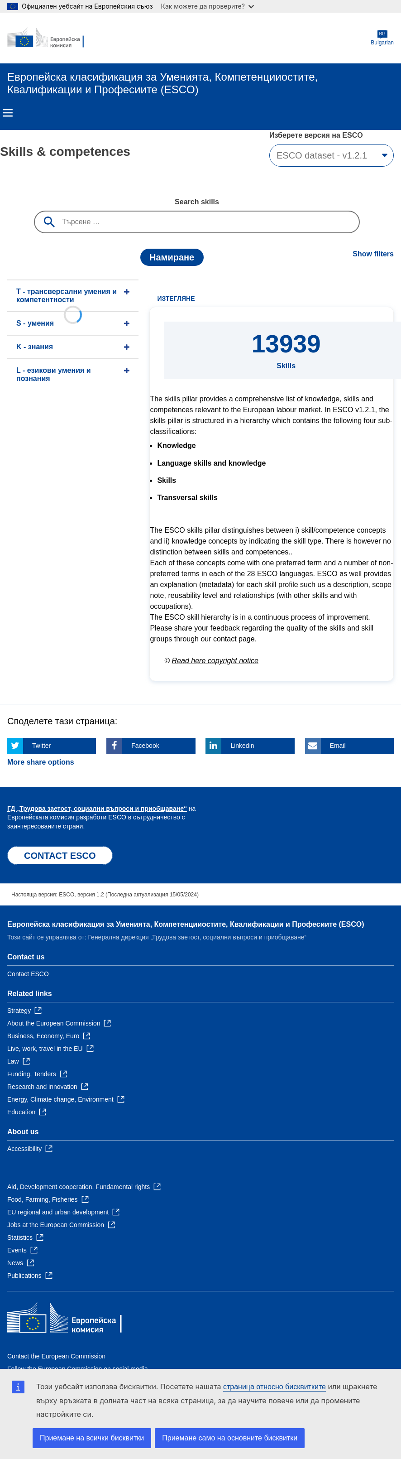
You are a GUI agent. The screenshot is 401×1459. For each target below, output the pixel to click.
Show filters (373, 254)
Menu (8, 113)
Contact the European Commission (56, 1356)
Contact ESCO (28, 973)
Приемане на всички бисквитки (92, 1438)
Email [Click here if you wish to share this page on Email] (338, 745)
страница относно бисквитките (274, 1387)
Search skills (197, 202)
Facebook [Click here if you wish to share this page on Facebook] (145, 745)
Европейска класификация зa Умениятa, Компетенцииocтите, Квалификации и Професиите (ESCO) (185, 924)
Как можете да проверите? (207, 6)
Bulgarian (382, 38)
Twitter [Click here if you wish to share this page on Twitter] (41, 745)
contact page (234, 639)
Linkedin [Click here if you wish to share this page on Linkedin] (242, 745)
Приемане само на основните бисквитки (229, 1438)
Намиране (171, 257)
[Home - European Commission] (51, 38)
